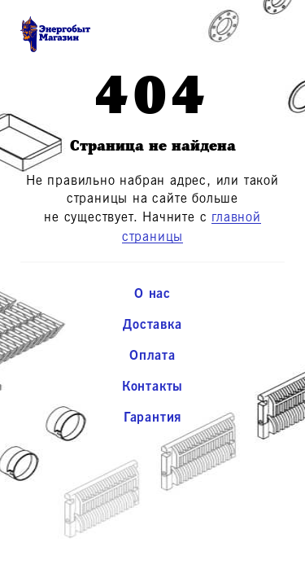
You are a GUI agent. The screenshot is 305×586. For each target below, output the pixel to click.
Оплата (152, 356)
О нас (152, 294)
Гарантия (152, 417)
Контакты (152, 387)
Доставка (152, 325)
